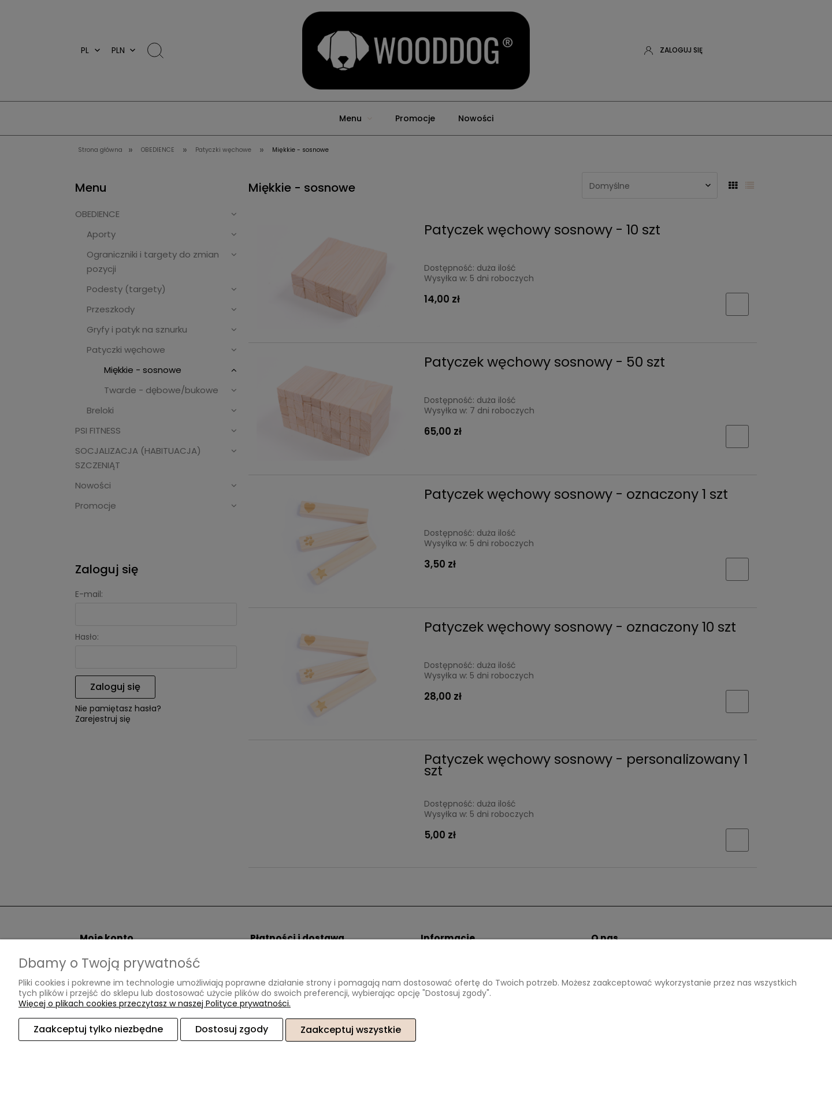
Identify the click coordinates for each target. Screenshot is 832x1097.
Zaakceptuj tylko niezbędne (98, 1029)
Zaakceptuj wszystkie (350, 1029)
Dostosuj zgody (231, 1029)
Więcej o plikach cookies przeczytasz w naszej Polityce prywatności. (154, 1004)
